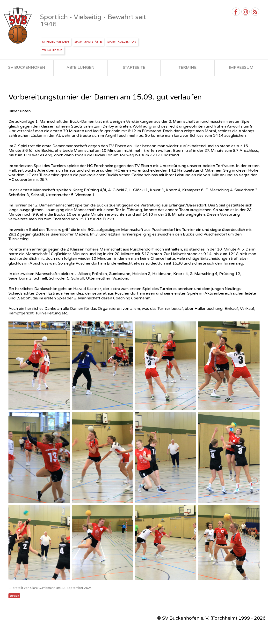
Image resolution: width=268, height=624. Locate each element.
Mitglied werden (55, 41)
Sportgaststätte (88, 41)
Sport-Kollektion (121, 41)
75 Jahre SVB (52, 50)
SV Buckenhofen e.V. (18, 26)
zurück (14, 595)
